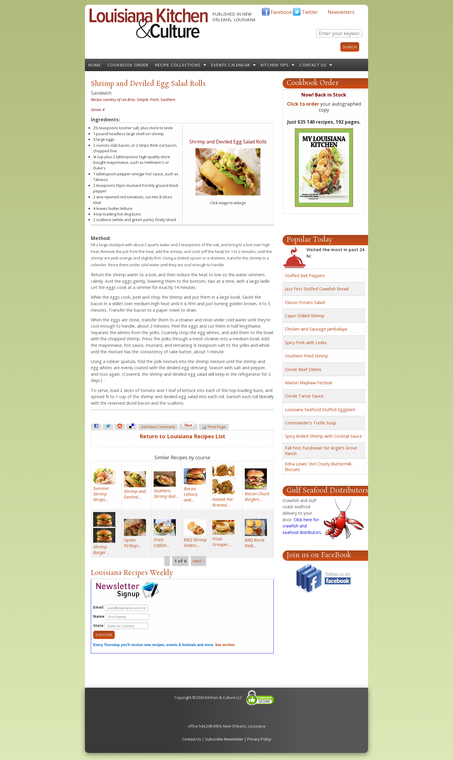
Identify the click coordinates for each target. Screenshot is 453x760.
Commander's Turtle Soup (310, 423)
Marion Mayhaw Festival (308, 382)
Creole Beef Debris (303, 369)
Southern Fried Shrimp (306, 356)
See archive (225, 645)
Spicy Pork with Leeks (306, 342)
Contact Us (312, 65)
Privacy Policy (259, 739)
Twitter (310, 12)
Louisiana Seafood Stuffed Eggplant (320, 409)
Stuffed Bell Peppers (305, 275)
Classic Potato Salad (305, 302)
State (120, 626)
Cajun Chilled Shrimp (304, 315)
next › (198, 561)
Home (94, 65)
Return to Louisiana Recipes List (182, 436)
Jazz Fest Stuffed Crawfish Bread (317, 289)
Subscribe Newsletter (224, 739)
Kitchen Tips (275, 65)
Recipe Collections (178, 65)
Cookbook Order (128, 65)
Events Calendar (230, 65)
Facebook (281, 12)
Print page (214, 427)
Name (121, 617)
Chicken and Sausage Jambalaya (316, 329)
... (101, 549)
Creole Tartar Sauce (304, 396)
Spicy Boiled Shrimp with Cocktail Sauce (323, 436)
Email (120, 608)
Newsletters (341, 12)
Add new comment (158, 426)
